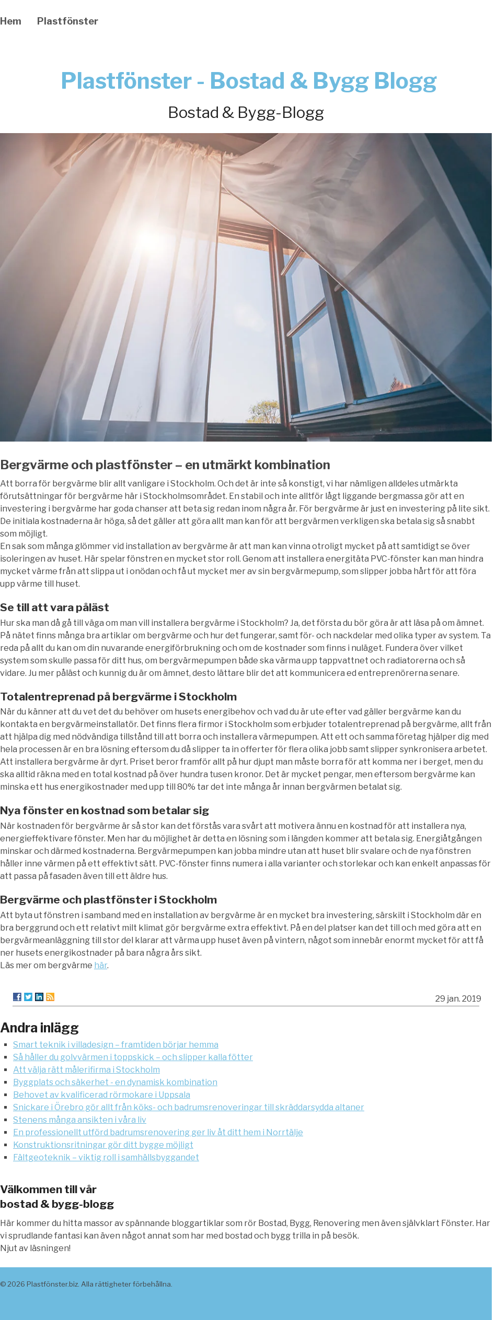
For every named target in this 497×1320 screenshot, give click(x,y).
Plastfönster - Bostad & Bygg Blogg (249, 80)
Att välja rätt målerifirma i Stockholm (86, 1070)
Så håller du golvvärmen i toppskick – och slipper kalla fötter (133, 1057)
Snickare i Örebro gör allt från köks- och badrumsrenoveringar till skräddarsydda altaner (188, 1107)
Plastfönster (67, 21)
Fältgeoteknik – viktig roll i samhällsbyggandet (106, 1157)
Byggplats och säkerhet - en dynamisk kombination (115, 1082)
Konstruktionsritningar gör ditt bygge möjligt (103, 1145)
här (100, 965)
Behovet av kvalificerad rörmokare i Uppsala (101, 1095)
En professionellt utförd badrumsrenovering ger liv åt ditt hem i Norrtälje (158, 1132)
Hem (10, 21)
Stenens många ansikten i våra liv (79, 1120)
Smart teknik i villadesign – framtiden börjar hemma (115, 1045)
